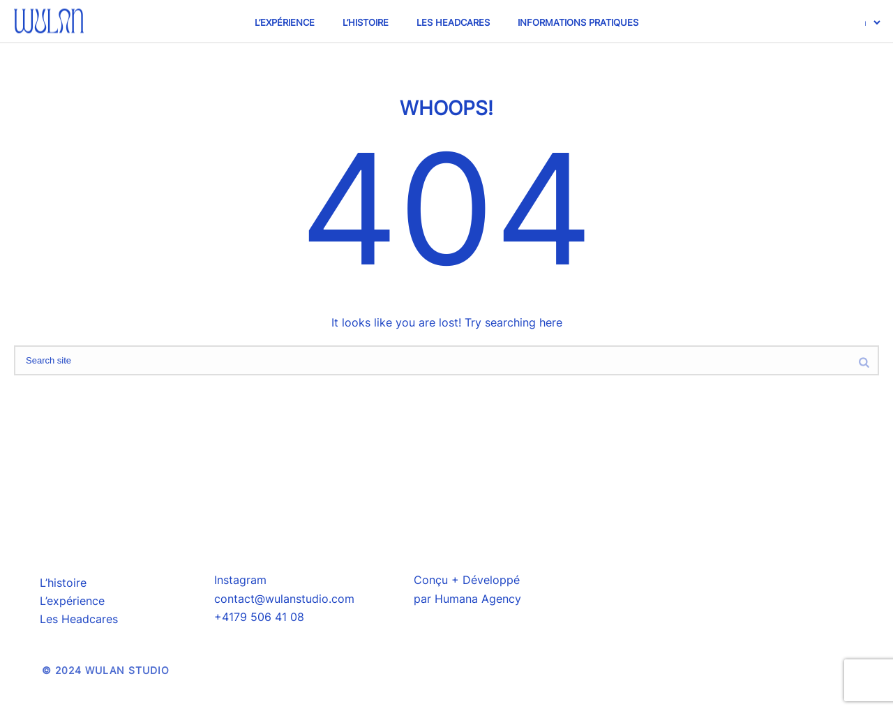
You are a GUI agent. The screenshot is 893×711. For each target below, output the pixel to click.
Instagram (240, 580)
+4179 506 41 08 (259, 617)
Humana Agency (478, 599)
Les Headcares (453, 22)
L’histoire (366, 22)
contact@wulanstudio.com (284, 599)
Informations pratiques (578, 22)
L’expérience (285, 22)
